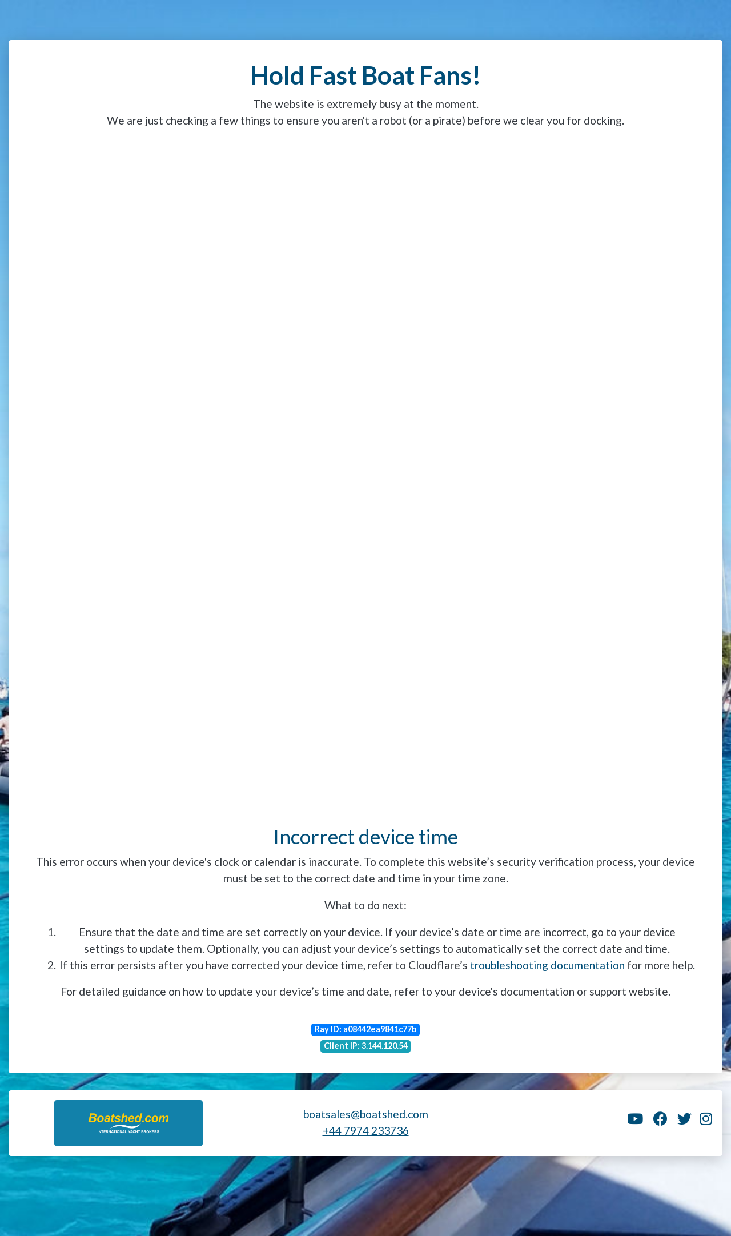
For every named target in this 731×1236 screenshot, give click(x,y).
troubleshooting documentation (547, 965)
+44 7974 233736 (366, 1130)
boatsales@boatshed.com (365, 1114)
